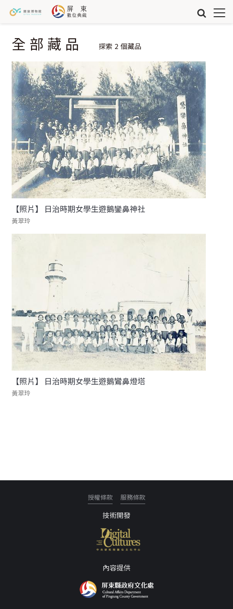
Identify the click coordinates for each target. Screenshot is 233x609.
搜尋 (201, 12)
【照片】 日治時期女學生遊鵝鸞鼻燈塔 (78, 381)
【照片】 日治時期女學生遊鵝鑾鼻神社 (78, 209)
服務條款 (132, 497)
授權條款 (100, 497)
